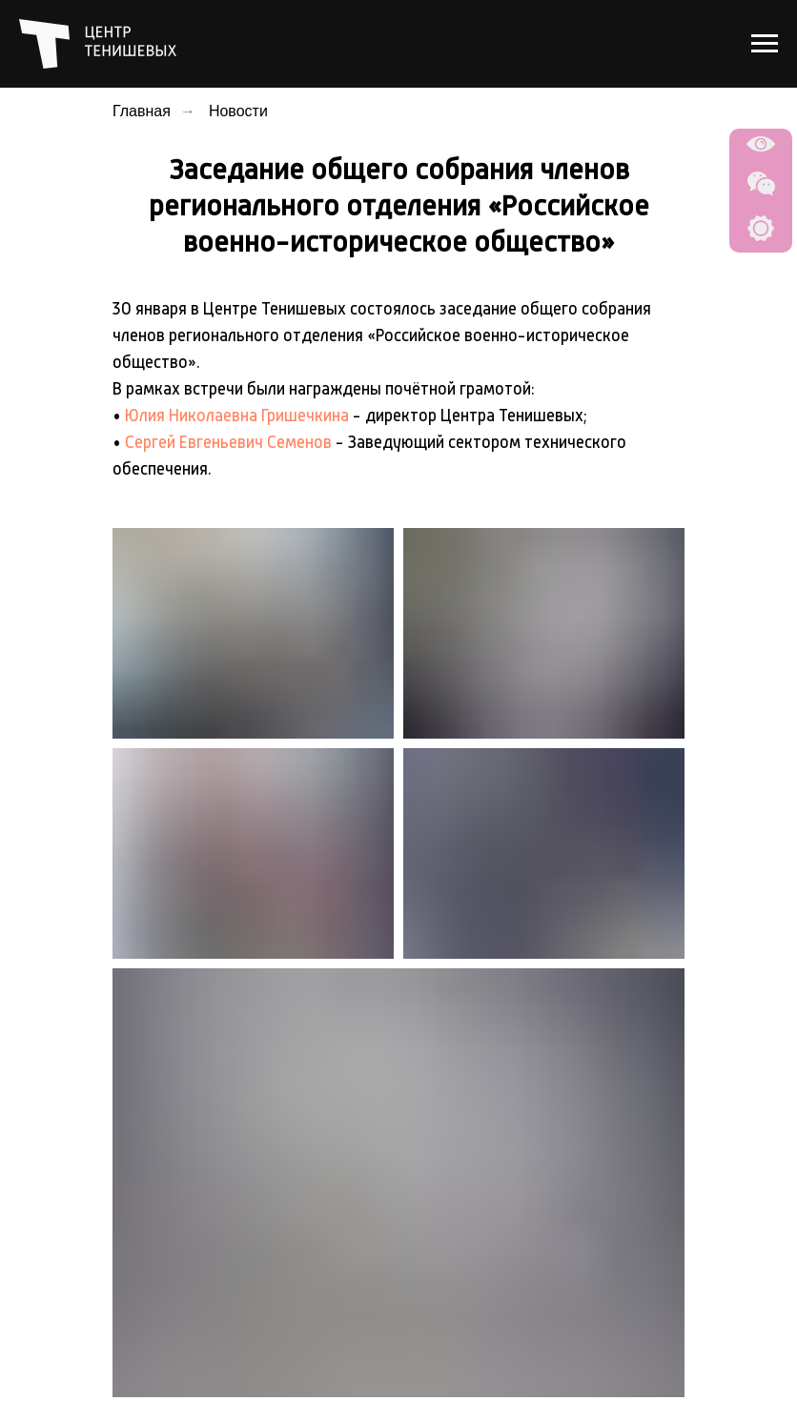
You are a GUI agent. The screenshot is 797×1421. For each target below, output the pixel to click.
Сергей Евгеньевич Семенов (228, 443)
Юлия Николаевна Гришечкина (237, 416)
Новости (238, 111)
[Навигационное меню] (764, 43)
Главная (141, 111)
